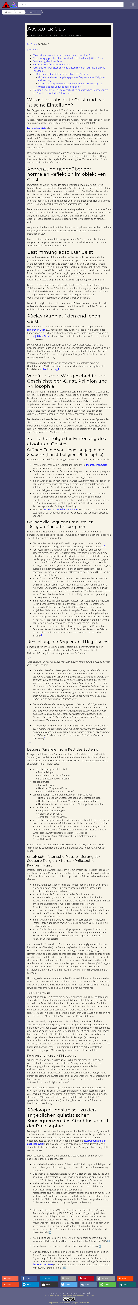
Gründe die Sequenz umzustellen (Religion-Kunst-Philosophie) (70, 83)
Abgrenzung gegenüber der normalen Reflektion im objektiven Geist (68, 58)
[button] (10, 1278)
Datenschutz (84, 1302)
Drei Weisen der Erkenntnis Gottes (61, 509)
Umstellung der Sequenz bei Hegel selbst (59, 86)
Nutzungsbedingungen (68, 1302)
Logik (56, 369)
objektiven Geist (41, 336)
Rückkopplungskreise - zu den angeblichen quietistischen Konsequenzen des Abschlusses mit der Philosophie (70, 91)
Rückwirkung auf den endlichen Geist (52, 64)
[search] (71, 4)
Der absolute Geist (37, 128)
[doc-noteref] (104, 546)
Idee (44, 369)
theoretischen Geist (96, 464)
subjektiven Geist (36, 329)
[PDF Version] (34, 49)
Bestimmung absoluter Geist (47, 61)
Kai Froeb (32, 44)
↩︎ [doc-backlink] (49, 1232)
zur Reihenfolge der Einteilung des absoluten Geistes (60, 74)
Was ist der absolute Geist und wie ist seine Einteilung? (61, 55)
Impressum (53, 1302)
